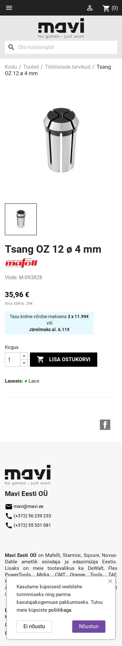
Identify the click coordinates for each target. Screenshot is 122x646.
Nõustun (89, 626)
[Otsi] (61, 47)
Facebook (105, 425)
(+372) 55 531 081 (28, 525)
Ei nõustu (34, 626)
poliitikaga (59, 610)
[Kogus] (12, 359)
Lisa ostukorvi (63, 359)
